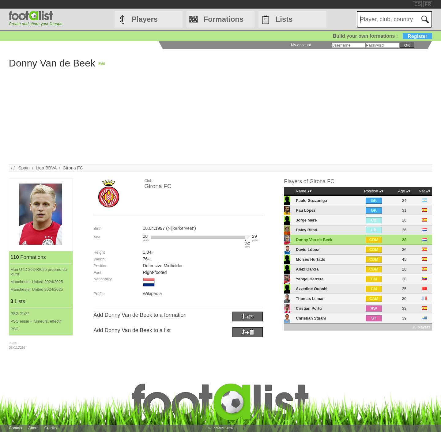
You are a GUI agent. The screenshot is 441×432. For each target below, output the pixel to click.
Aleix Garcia (307, 269)
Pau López (305, 210)
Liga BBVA (46, 167)
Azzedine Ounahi (311, 288)
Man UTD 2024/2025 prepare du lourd (38, 271)
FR (428, 4)
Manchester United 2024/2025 (36, 281)
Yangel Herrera (309, 279)
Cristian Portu (309, 308)
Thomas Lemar (310, 298)
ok (407, 45)
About (33, 428)
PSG (14, 329)
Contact (15, 428)
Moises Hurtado (310, 259)
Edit (101, 63)
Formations (224, 19)
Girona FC (73, 167)
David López (307, 249)
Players (145, 19)
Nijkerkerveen (181, 228)
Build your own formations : (382, 36)
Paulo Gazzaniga (311, 200)
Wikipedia (152, 293)
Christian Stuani (311, 318)
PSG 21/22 (20, 313)
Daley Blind (306, 230)
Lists (284, 19)
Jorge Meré (306, 220)
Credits (50, 428)
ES (417, 4)
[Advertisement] (192, 121)
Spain (24, 167)
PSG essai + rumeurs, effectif (36, 321)
